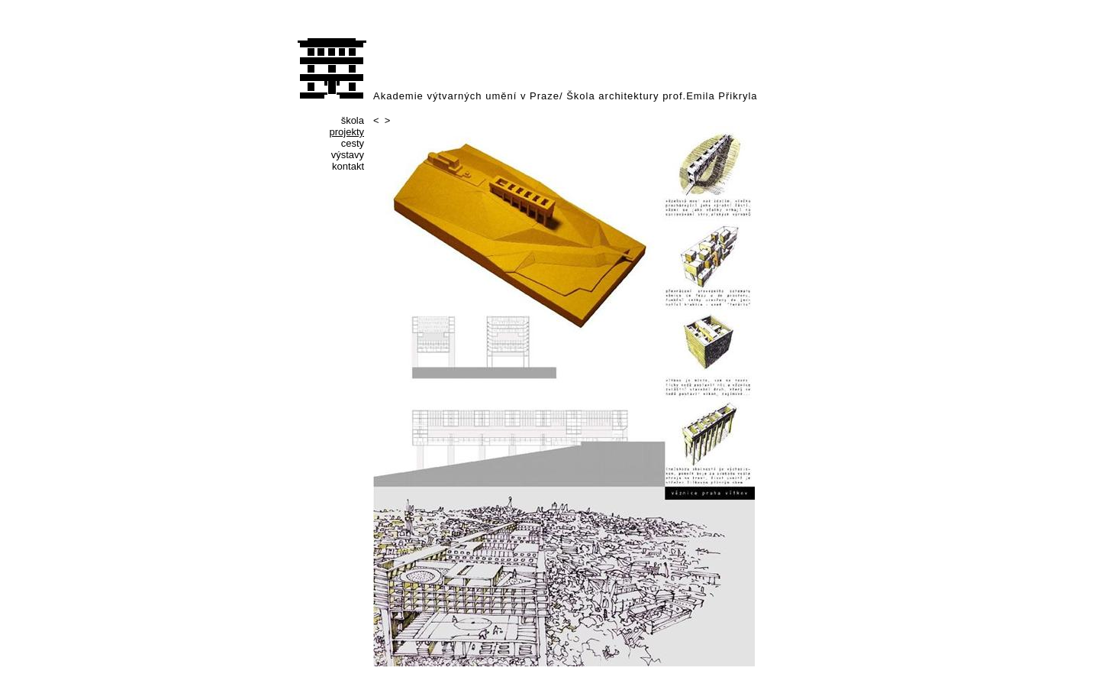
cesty (352, 143)
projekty (346, 132)
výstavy (347, 154)
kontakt (348, 166)
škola (352, 120)
